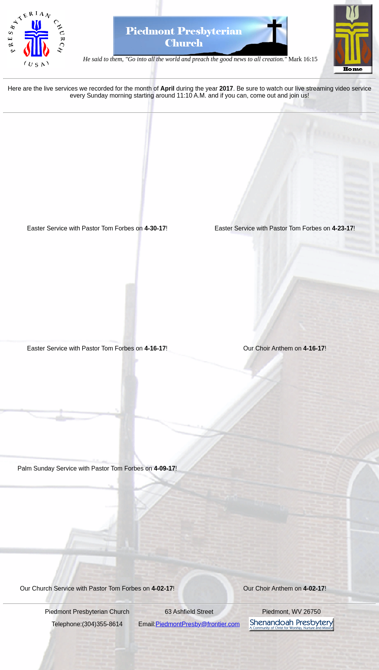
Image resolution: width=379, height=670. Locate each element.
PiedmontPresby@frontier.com (197, 624)
